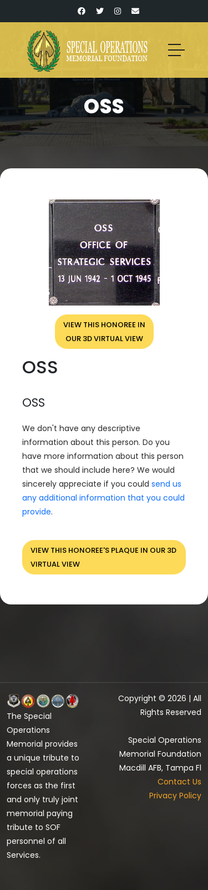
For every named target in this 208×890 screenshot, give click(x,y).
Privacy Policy (175, 795)
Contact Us (179, 781)
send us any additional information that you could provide (103, 497)
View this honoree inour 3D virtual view (104, 331)
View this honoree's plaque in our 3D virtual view (103, 557)
